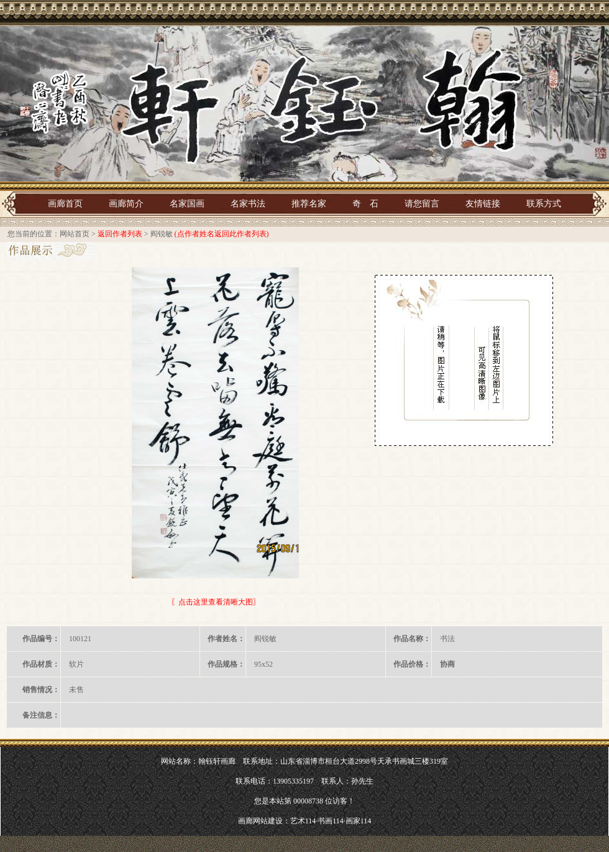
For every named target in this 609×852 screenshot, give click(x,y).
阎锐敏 (161, 233)
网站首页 (74, 233)
